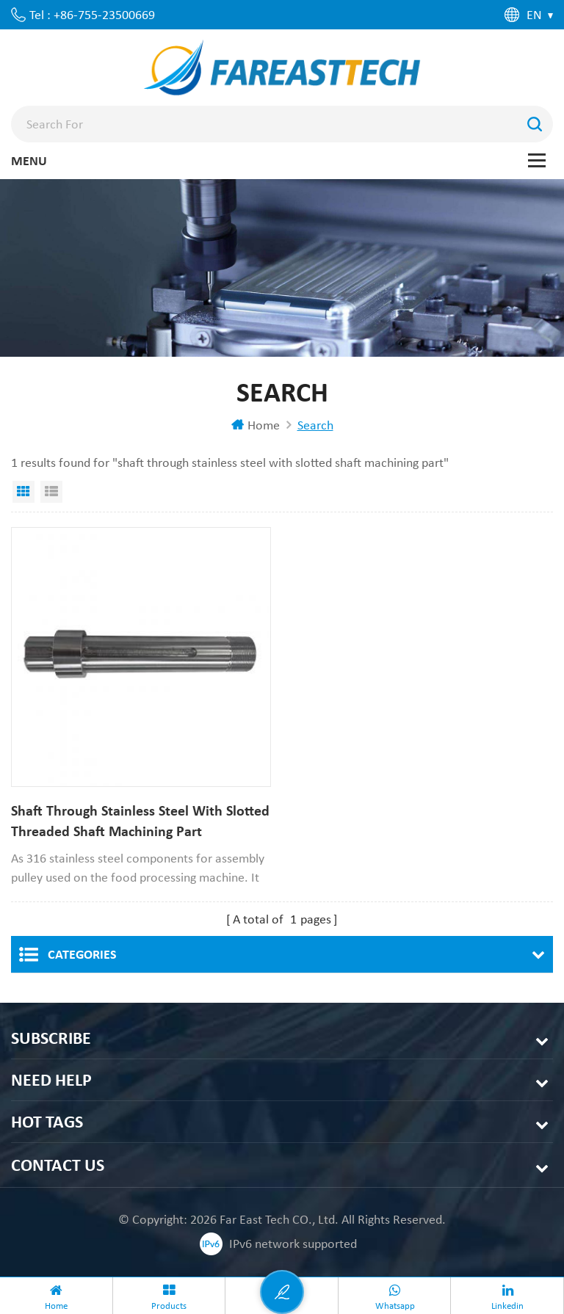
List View (51, 492)
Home (255, 425)
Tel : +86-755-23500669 (92, 15)
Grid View (23, 492)
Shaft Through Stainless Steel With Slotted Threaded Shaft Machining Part (140, 821)
